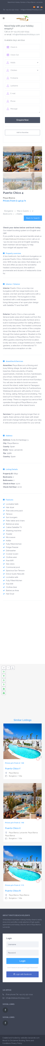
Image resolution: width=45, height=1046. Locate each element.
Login (22, 961)
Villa (20, 776)
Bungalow (8, 211)
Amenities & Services (13, 361)
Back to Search (33, 218)
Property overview (12, 253)
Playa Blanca (9, 198)
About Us (6, 1040)
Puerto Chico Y (13, 768)
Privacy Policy (16, 1043)
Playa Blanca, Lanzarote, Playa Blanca (23, 833)
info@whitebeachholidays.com (26, 34)
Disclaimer (14, 1040)
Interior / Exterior (11, 284)
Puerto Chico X (13, 828)
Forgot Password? (31, 967)
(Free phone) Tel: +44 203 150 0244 (19, 994)
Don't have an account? (15, 967)
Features (8, 500)
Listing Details (10, 469)
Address (7, 436)
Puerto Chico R (13, 891)
